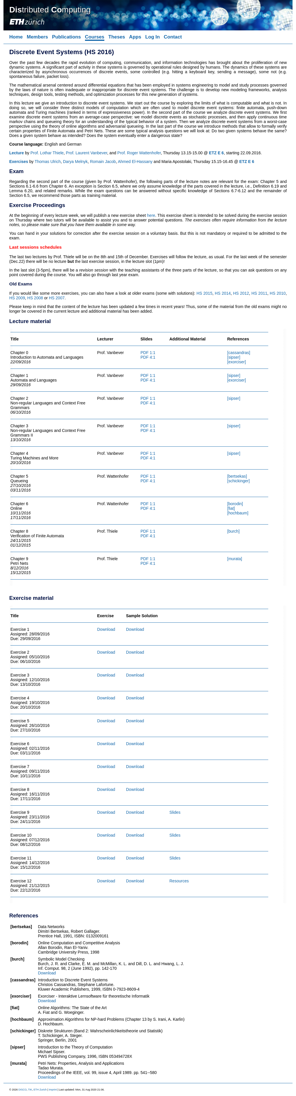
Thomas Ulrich (48, 161)
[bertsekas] (237, 476)
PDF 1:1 (147, 352)
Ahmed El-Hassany (135, 161)
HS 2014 (223, 293)
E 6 (221, 153)
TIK (30, 1089)
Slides (174, 812)
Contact (173, 37)
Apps (135, 37)
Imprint (53, 1089)
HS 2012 (241, 293)
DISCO (22, 1089)
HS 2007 (56, 298)
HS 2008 (35, 298)
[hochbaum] (237, 513)
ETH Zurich (40, 1089)
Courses (94, 37)
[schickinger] (238, 481)
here (151, 215)
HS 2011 (259, 293)
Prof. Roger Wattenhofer (139, 153)
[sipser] (233, 357)
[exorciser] (236, 362)
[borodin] (235, 503)
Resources (179, 881)
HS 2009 (17, 298)
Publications (66, 37)
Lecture (16, 153)
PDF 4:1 (147, 357)
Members (37, 37)
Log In (152, 37)
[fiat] (231, 508)
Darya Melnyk (75, 161)
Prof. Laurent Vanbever (86, 153)
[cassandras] (238, 352)
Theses (116, 37)
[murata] (234, 558)
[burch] (233, 531)
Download (106, 629)
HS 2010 (278, 293)
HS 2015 (204, 293)
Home (16, 37)
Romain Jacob (103, 161)
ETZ (213, 153)
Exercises (18, 161)
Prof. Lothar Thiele (47, 153)
